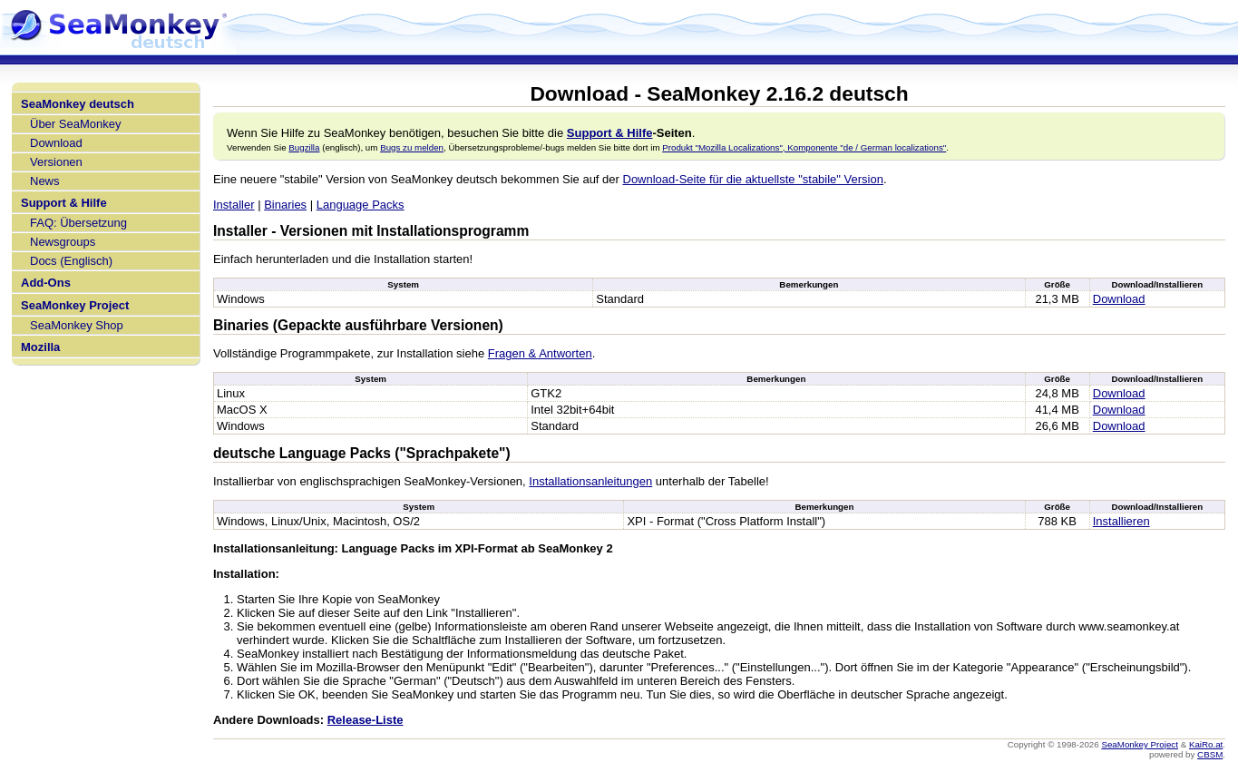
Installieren (1121, 521)
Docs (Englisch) (71, 261)
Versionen (56, 162)
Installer (234, 204)
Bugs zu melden (412, 147)
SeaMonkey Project (75, 305)
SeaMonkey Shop (76, 325)
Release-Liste (365, 720)
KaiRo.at (1206, 744)
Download (56, 143)
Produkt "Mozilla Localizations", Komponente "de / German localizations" (804, 147)
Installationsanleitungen (590, 481)
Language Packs (361, 204)
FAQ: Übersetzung (78, 223)
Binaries (285, 204)
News (45, 181)
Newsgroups (62, 242)
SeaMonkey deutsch (77, 104)
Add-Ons (46, 282)
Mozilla (40, 347)
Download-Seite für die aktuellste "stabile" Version (753, 179)
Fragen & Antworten (540, 353)
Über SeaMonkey (75, 124)
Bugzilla (303, 147)
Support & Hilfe (64, 203)
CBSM (1210, 754)
